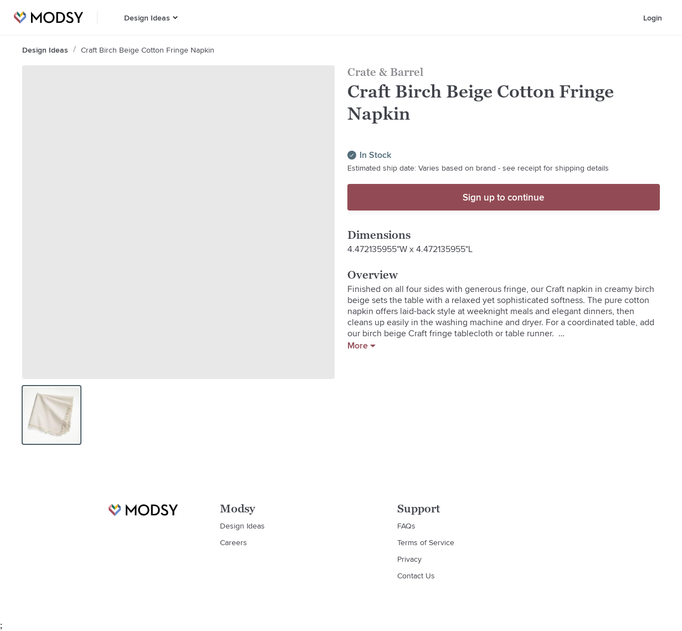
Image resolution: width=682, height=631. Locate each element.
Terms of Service (425, 542)
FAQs (406, 526)
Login (652, 17)
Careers (233, 542)
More (361, 345)
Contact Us (416, 576)
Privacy (409, 559)
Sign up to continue (503, 197)
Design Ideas (147, 17)
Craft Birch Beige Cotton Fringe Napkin (147, 50)
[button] (175, 17)
